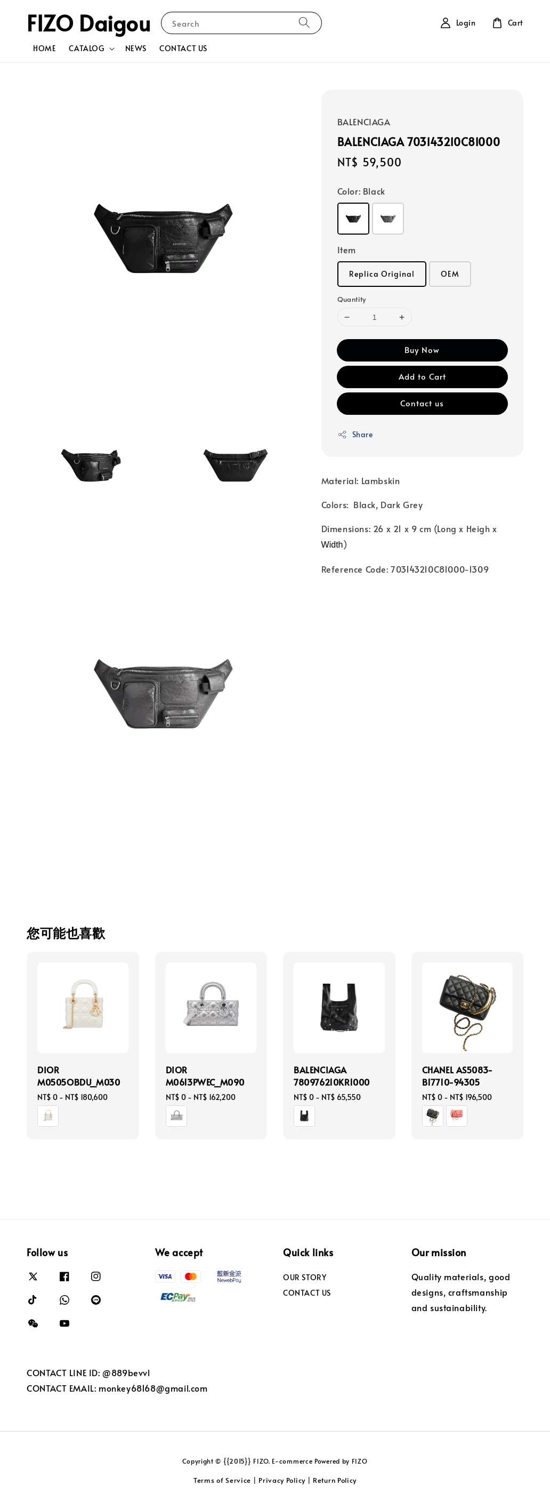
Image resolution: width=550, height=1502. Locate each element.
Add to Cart (422, 376)
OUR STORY (304, 1277)
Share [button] (355, 434)
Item (346, 249)
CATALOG (86, 48)
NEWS (136, 48)
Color (361, 191)
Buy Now (422, 349)
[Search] (304, 22)
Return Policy (335, 1480)
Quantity (351, 299)
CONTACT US (183, 48)
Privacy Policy (281, 1480)
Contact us (422, 402)
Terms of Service (222, 1480)
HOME (44, 48)
